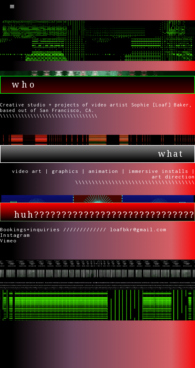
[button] (12, 6)
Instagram (15, 235)
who (24, 84)
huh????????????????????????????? (104, 215)
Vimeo (8, 240)
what (171, 154)
